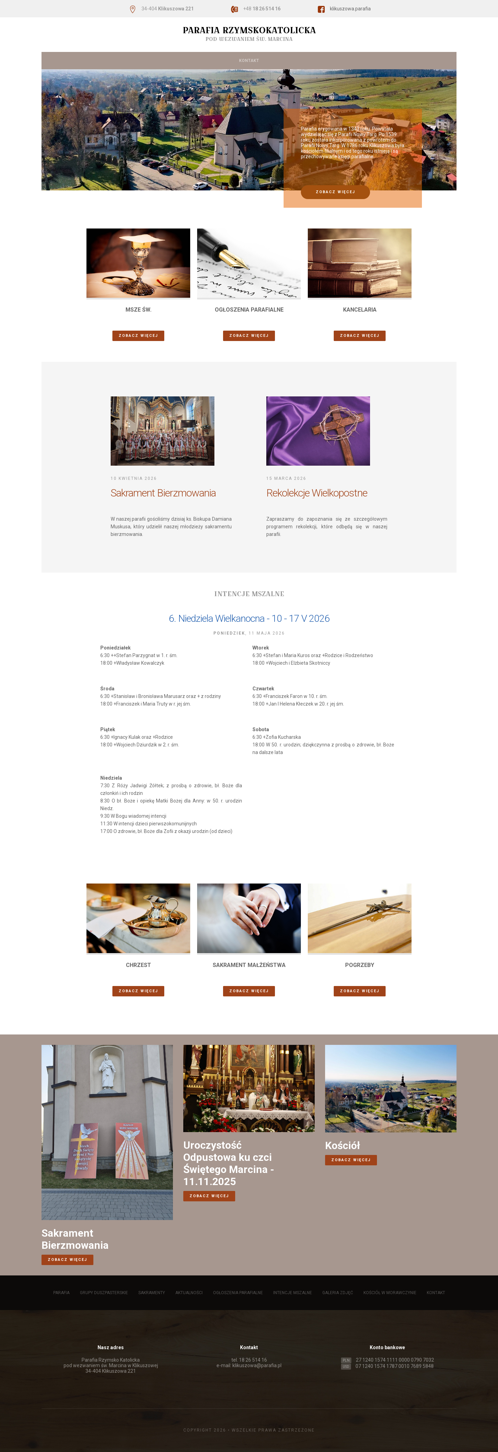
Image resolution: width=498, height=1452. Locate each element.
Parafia (64, 43)
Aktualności (201, 43)
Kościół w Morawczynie (415, 43)
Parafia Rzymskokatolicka (249, 33)
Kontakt (249, 60)
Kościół (342, 1145)
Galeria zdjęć (360, 43)
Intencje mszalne (312, 43)
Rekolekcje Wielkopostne (316, 493)
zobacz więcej (335, 192)
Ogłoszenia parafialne (253, 43)
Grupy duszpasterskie (110, 43)
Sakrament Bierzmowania (163, 493)
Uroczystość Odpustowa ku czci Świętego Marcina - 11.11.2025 (228, 1163)
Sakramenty (160, 43)
